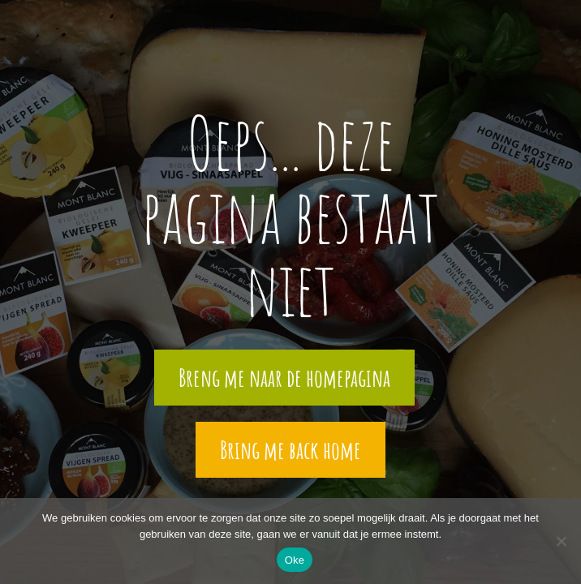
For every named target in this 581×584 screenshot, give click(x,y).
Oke (295, 560)
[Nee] (561, 541)
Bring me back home (290, 450)
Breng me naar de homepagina (284, 378)
